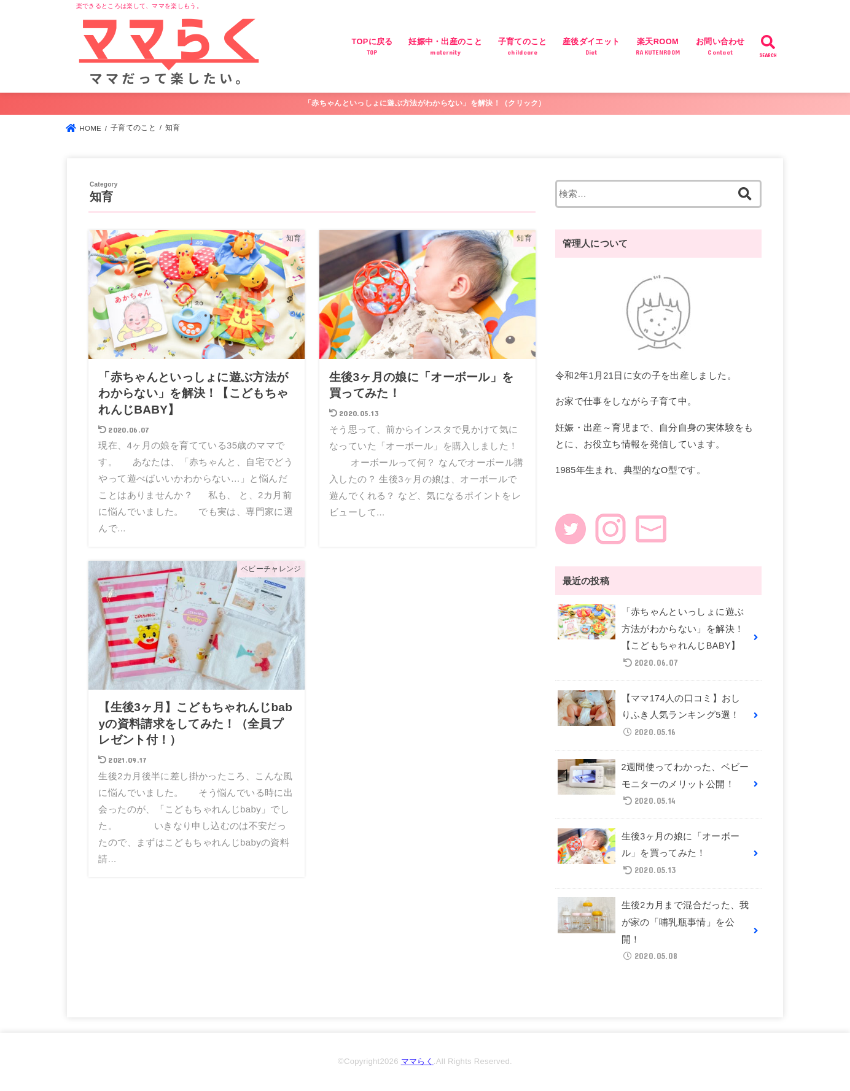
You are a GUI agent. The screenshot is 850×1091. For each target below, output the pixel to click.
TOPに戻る (372, 48)
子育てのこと (522, 48)
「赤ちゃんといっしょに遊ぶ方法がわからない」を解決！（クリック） (425, 103)
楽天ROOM (658, 48)
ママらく (417, 1061)
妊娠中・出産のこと (445, 48)
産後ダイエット (591, 48)
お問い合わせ (720, 48)
